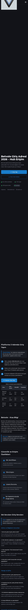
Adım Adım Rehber (14, 177)
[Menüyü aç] (25, 2)
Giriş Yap (14, 172)
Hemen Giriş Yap (9, 380)
